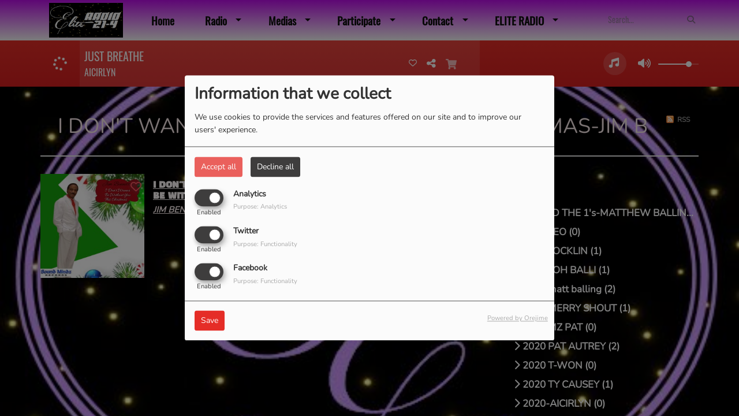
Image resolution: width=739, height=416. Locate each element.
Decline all (275, 166)
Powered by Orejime (517, 318)
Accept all (218, 166)
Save (209, 320)
